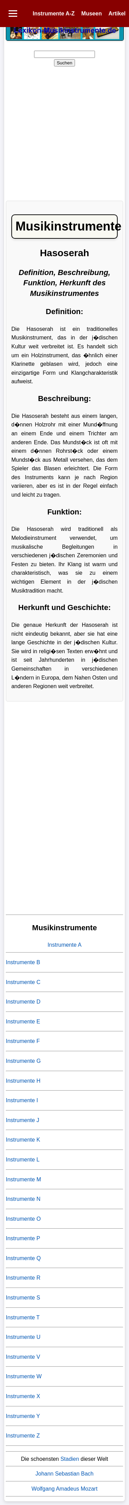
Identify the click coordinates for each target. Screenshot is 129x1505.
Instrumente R (23, 1278)
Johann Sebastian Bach (64, 1474)
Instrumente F (23, 1041)
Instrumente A (64, 945)
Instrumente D (23, 1002)
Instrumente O (23, 1219)
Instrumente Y (23, 1416)
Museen (91, 13)
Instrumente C (23, 982)
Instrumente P (23, 1238)
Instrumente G (23, 1061)
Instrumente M (23, 1179)
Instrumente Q (23, 1258)
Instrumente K (23, 1140)
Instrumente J (22, 1120)
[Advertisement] (64, 131)
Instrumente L (23, 1159)
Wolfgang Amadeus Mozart (65, 1489)
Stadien (70, 1459)
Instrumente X (23, 1396)
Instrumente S (23, 1298)
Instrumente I (22, 1100)
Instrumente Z (23, 1436)
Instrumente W (24, 1376)
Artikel (117, 13)
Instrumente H (23, 1081)
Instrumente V (23, 1357)
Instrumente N (23, 1199)
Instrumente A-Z (54, 13)
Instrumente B (23, 962)
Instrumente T (23, 1317)
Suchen (64, 62)
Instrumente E (23, 1021)
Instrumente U (23, 1337)
